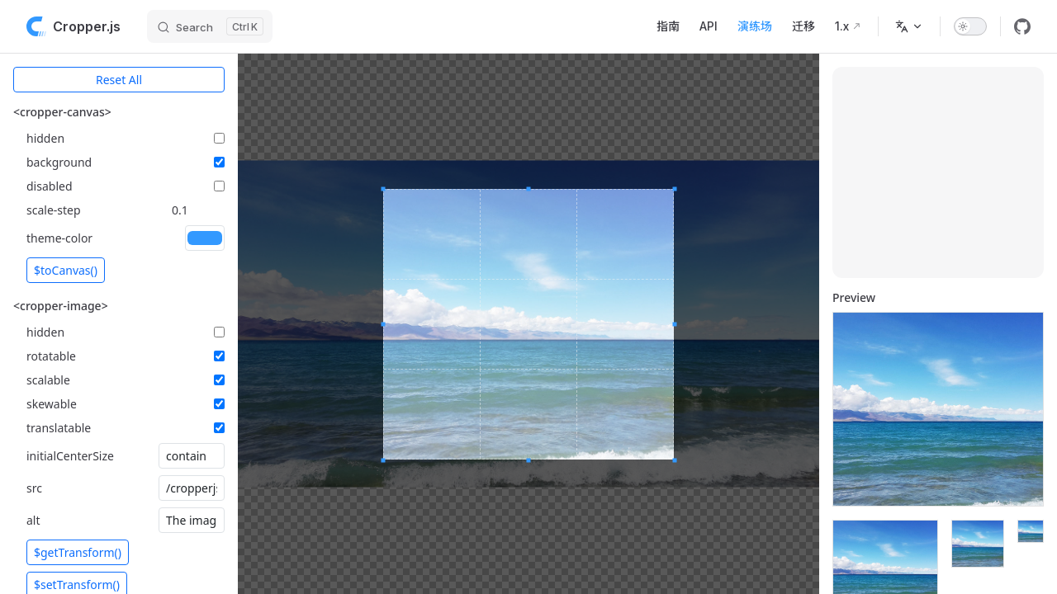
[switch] (970, 26)
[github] (1022, 26)
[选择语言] (909, 26)
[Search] (210, 26)
